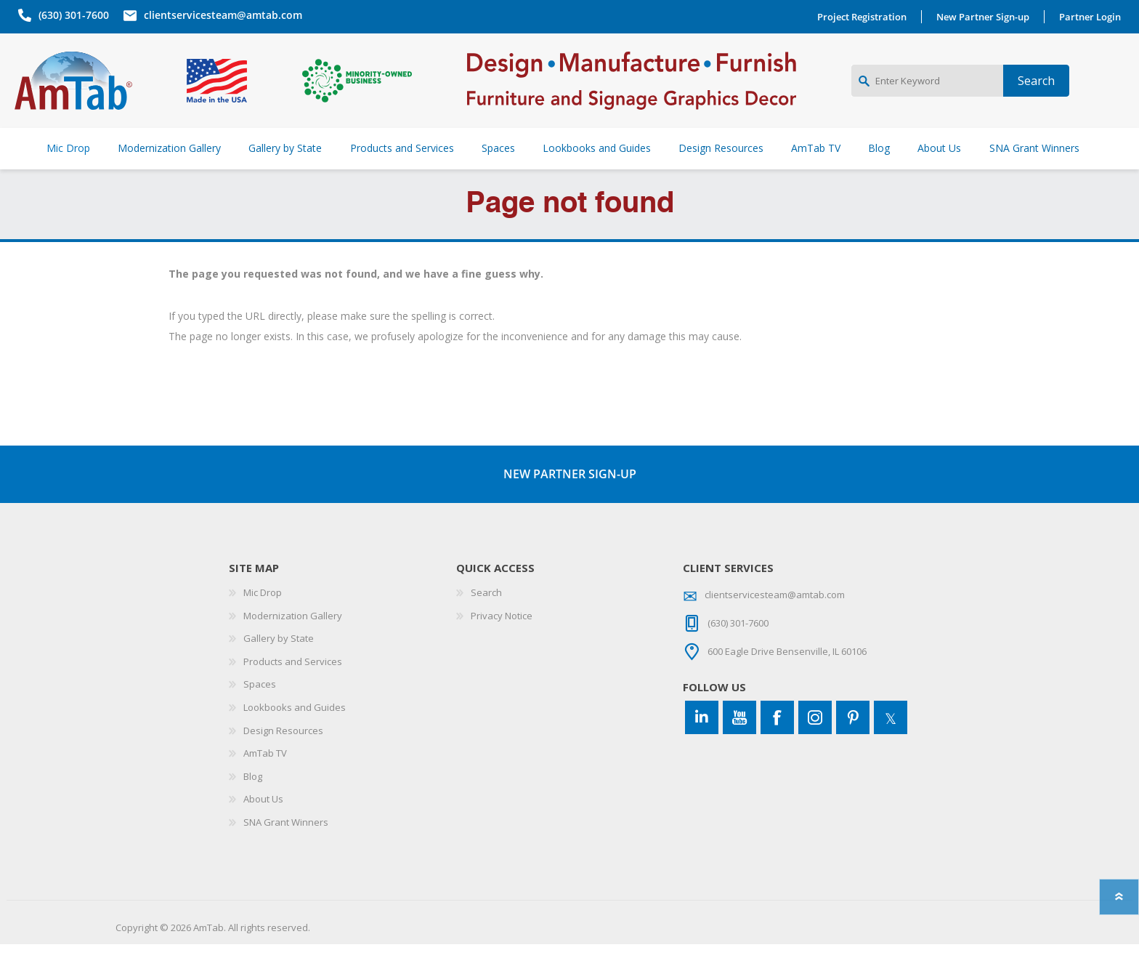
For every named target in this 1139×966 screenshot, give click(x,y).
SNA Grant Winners (285, 843)
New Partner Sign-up (986, 16)
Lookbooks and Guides (294, 729)
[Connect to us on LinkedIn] (701, 739)
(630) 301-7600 (70, 15)
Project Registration (865, 16)
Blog (252, 798)
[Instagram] (815, 739)
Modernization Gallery (292, 637)
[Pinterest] (853, 739)
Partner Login (1093, 16)
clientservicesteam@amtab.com (219, 15)
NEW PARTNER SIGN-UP (569, 496)
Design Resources (283, 752)
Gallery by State (278, 660)
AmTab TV (265, 774)
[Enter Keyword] (927, 92)
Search (486, 614)
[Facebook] (777, 739)
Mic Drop (262, 614)
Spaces (259, 705)
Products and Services (292, 683)
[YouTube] (739, 739)
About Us (263, 820)
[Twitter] (890, 739)
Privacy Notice (501, 637)
